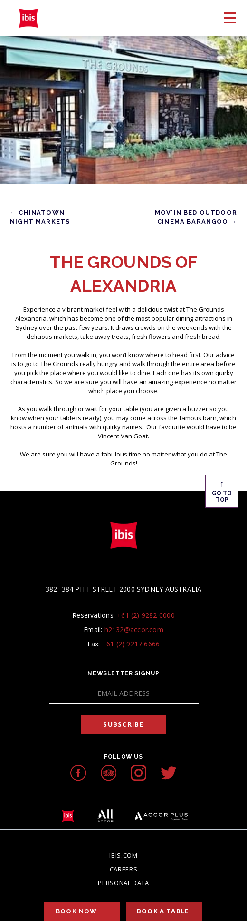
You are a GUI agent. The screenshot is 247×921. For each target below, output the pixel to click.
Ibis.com (123, 855)
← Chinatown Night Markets (40, 217)
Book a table (163, 911)
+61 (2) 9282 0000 (146, 615)
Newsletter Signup (123, 673)
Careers (124, 869)
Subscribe (123, 724)
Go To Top (221, 490)
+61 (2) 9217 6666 (131, 643)
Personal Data (123, 883)
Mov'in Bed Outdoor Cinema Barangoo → (196, 217)
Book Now (76, 911)
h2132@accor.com (133, 629)
